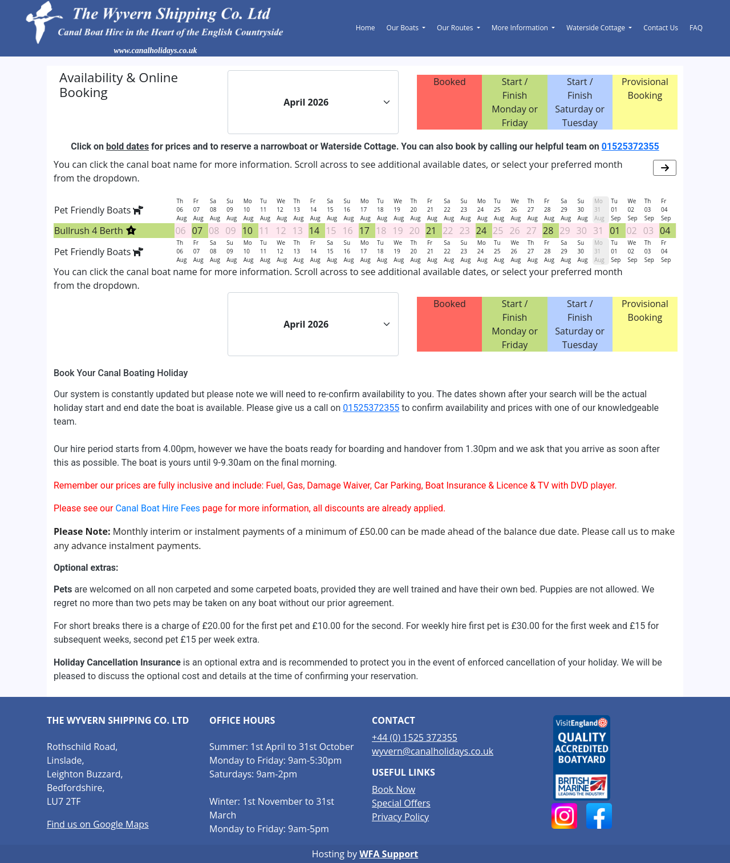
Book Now (393, 789)
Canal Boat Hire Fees (157, 508)
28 (548, 230)
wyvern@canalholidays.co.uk (432, 751)
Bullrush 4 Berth (95, 230)
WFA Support (388, 854)
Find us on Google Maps (98, 824)
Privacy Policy (400, 816)
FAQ (696, 28)
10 (247, 230)
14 (314, 230)
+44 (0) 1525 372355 (414, 737)
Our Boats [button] (403, 28)
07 (197, 230)
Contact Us (660, 28)
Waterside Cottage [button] (596, 28)
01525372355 (630, 146)
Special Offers (401, 803)
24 (481, 230)
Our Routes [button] (456, 28)
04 (665, 230)
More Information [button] (521, 28)
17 (364, 230)
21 (431, 230)
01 (615, 230)
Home (365, 28)
